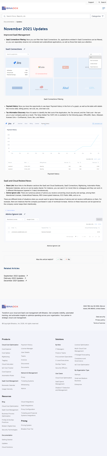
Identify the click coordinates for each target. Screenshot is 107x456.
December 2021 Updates (15, 281)
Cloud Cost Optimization (10, 345)
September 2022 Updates (16, 276)
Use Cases (59, 373)
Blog (3, 402)
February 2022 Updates (15, 278)
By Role (58, 345)
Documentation (9, 22)
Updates (19, 22)
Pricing (24, 421)
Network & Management (29, 373)
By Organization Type (82, 370)
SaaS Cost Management (10, 381)
